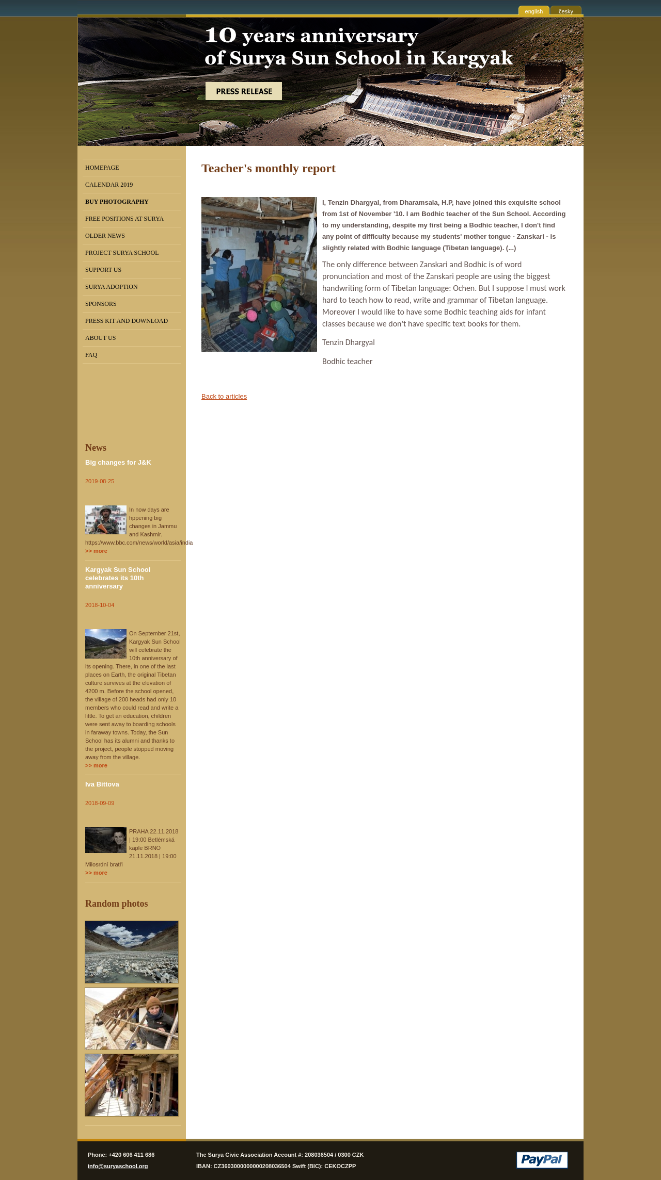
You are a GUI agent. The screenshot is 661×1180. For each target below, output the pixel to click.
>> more (96, 551)
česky (566, 11)
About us (100, 337)
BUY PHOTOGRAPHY (117, 201)
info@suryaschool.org (118, 1166)
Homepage (102, 167)
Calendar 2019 (109, 184)
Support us (103, 269)
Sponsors (101, 303)
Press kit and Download (126, 320)
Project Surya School (122, 252)
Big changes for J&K (118, 462)
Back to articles (224, 396)
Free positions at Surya (124, 218)
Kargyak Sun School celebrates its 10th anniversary (117, 578)
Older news (105, 235)
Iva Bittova (102, 784)
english (534, 11)
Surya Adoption (111, 286)
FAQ (91, 354)
